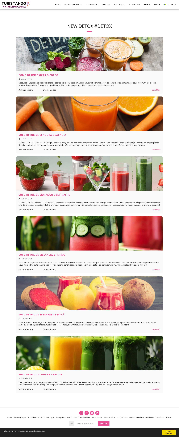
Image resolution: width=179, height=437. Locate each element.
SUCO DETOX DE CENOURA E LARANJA (42, 134)
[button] (168, 4)
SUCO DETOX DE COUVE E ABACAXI (40, 374)
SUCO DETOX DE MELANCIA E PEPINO (42, 254)
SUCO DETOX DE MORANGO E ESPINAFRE (44, 194)
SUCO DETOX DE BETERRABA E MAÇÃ (42, 314)
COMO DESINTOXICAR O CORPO (38, 75)
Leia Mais (156, 90)
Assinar (103, 423)
